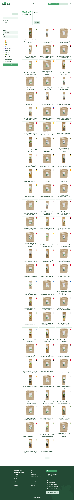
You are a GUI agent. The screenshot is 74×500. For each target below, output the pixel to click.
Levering (16, 476)
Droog (6, 22)
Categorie (5, 20)
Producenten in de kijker (36, 476)
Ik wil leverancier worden (52, 492)
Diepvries (7, 26)
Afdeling (5, 30)
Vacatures (43, 3)
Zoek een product (7, 16)
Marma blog (33, 481)
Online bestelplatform (18, 470)
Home (32, 470)
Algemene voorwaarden (19, 481)
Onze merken (20, 3)
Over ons (13, 3)
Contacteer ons (36, 3)
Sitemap (16, 485)
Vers (6, 24)
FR (70, 3)
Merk (4, 34)
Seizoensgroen (34, 483)
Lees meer (37, 22)
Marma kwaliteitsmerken (19, 472)
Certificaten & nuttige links (20, 478)
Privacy (15, 483)
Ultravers (16, 474)
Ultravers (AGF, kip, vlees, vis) (11, 27)
